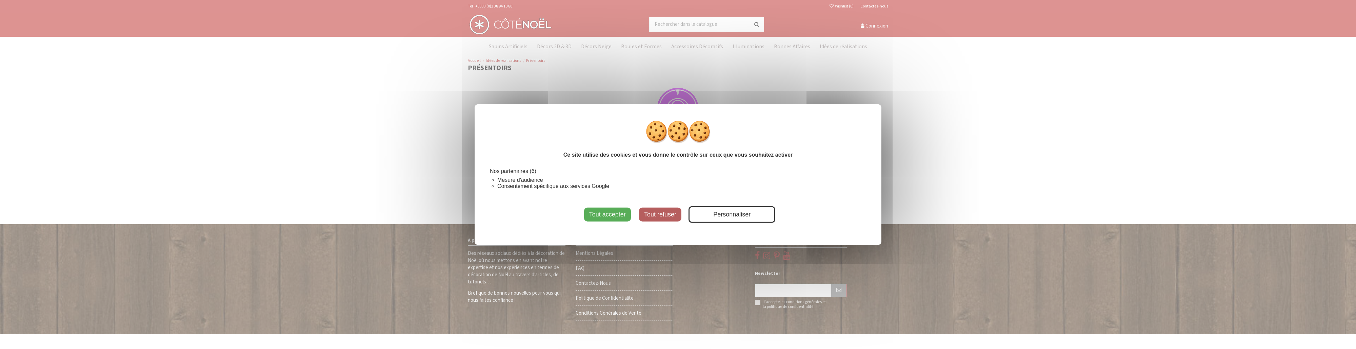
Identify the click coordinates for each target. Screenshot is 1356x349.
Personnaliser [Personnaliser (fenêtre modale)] (732, 214)
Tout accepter (607, 214)
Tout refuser (660, 214)
